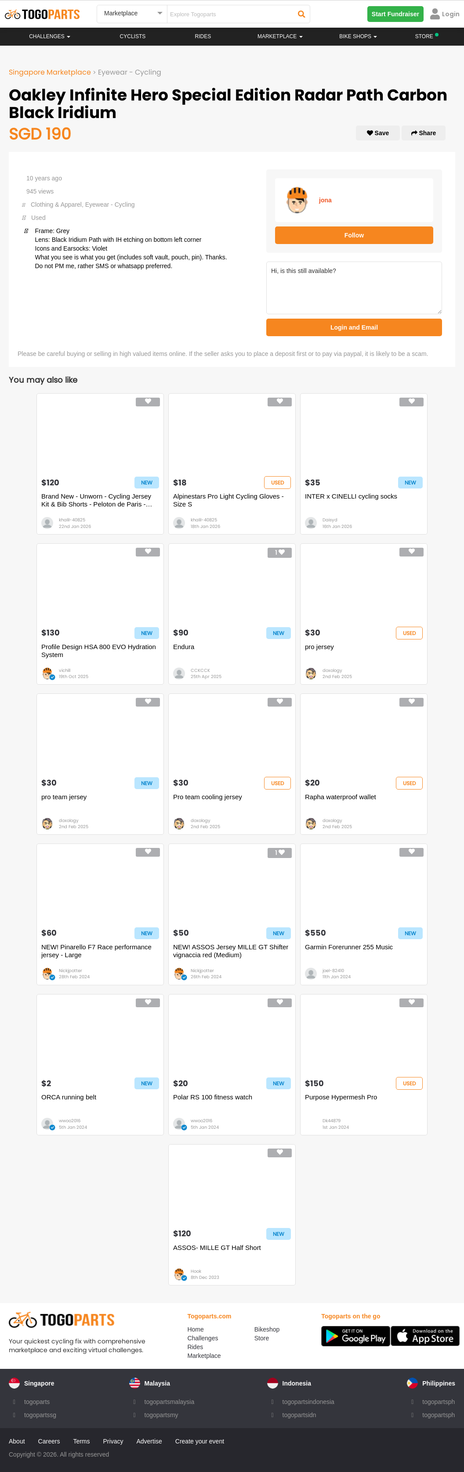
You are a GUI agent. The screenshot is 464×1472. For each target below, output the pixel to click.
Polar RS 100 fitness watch (212, 1097)
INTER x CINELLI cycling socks (351, 496)
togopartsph (438, 1401)
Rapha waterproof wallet (340, 797)
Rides (203, 36)
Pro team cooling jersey (207, 797)
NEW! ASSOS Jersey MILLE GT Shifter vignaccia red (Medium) (230, 951)
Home (195, 1329)
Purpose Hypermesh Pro (341, 1097)
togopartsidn (299, 1414)
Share (423, 132)
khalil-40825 (72, 520)
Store (261, 1338)
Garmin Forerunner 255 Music (349, 947)
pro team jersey (64, 797)
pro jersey (319, 646)
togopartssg (40, 1414)
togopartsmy (161, 1414)
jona (325, 200)
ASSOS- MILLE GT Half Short (217, 1247)
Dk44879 (332, 1120)
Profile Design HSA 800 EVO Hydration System (98, 650)
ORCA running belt (68, 1097)
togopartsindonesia (308, 1401)
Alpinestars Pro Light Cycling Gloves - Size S (228, 500)
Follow (354, 235)
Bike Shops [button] (358, 36)
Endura (183, 646)
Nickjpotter (70, 970)
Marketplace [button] (280, 36)
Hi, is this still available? (354, 288)
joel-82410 (333, 970)
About (17, 1441)
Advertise (149, 1441)
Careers (49, 1441)
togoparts (37, 1401)
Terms (81, 1441)
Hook (196, 1271)
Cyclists (133, 36)
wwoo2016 (69, 1120)
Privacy (113, 1441)
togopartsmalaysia (170, 1401)
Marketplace (204, 1355)
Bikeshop (267, 1329)
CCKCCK (200, 670)
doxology (332, 670)
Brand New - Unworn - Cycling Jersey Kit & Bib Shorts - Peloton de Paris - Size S (96, 500)
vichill (64, 670)
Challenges (49, 36)
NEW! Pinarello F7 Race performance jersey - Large (96, 951)
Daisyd (330, 520)
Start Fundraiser (395, 14)
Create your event (199, 1441)
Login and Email (354, 327)
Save (378, 132)
